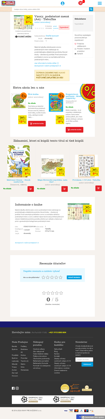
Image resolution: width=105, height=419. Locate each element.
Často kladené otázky (40, 354)
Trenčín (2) (24, 361)
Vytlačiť (80, 54)
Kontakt (57, 356)
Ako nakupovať (38, 351)
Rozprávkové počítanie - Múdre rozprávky (74, 96)
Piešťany (24, 346)
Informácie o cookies (61, 368)
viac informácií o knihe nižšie (46, 63)
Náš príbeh (58, 349)
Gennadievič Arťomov (71, 101)
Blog (56, 351)
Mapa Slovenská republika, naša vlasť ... (52, 181)
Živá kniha (33, 94)
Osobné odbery (39, 349)
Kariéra (56, 354)
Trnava (14, 367)
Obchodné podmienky (41, 358)
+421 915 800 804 (57, 332)
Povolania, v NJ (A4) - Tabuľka (86, 180)
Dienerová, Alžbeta (18, 184)
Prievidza (24, 358)
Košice (23, 355)
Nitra (22, 367)
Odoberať (87, 364)
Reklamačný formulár (40, 363)
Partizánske (25, 370)
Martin (23, 364)
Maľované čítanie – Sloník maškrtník (18, 181)
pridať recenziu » (55, 28)
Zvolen (14, 370)
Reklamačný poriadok (41, 361)
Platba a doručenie (40, 356)
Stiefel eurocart (52, 36)
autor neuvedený (42, 21)
